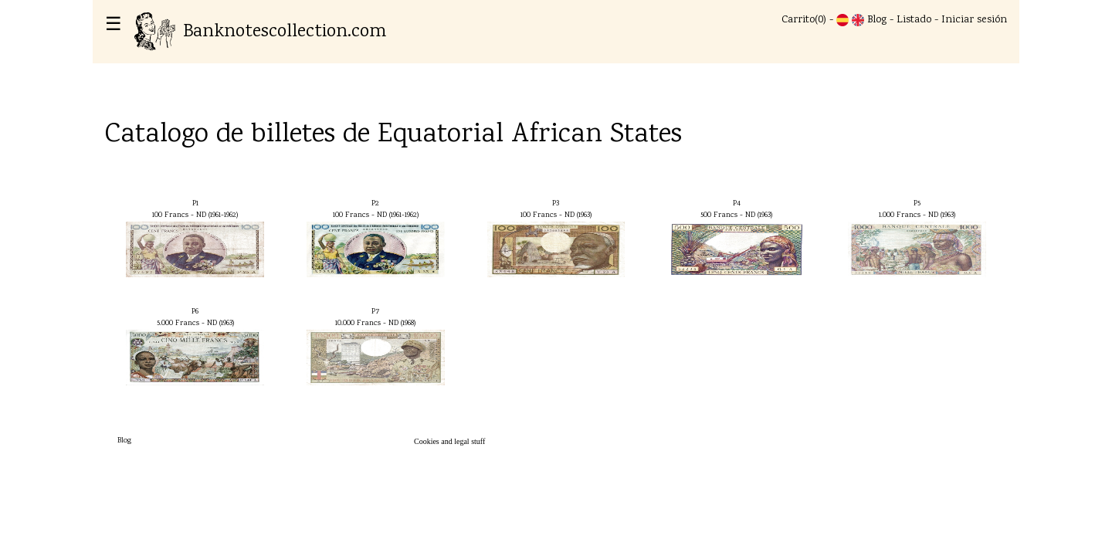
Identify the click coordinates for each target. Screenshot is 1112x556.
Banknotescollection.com (260, 32)
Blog (877, 20)
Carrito (798, 20)
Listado (914, 20)
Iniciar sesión (974, 20)
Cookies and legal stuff (449, 441)
